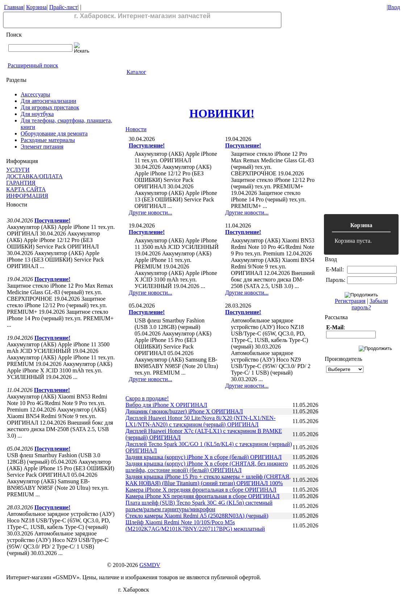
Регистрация (350, 301)
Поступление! (52, 220)
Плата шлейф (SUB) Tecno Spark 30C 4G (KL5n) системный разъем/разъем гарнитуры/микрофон (198, 506)
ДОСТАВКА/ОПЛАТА (34, 176)
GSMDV (150, 565)
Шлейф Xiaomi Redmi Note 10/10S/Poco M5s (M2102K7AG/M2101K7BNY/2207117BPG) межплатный (195, 525)
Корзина (36, 7)
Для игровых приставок (50, 107)
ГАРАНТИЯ (21, 183)
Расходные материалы (48, 140)
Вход (394, 7)
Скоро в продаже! (147, 398)
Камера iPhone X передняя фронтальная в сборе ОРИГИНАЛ (200, 490)
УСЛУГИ (18, 170)
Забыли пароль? (369, 304)
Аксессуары (35, 94)
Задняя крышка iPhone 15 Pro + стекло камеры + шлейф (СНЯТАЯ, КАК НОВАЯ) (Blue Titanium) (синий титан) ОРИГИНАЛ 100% (208, 479)
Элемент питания (42, 146)
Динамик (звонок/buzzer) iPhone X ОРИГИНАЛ (184, 411)
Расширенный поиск (33, 65)
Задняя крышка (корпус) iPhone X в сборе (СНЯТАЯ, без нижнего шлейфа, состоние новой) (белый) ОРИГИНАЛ (206, 466)
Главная (14, 7)
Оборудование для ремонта (54, 133)
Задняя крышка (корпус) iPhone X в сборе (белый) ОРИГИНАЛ (203, 457)
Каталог (136, 72)
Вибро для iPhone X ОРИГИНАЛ (166, 405)
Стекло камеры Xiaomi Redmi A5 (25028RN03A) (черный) (196, 516)
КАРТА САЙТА (26, 189)
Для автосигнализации (48, 101)
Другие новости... (150, 212)
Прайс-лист (63, 7)
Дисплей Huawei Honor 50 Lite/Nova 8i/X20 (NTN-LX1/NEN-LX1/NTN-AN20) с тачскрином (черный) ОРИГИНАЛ (200, 421)
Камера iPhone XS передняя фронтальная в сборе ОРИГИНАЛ (202, 496)
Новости (135, 129)
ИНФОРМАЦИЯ (27, 196)
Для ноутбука (37, 114)
